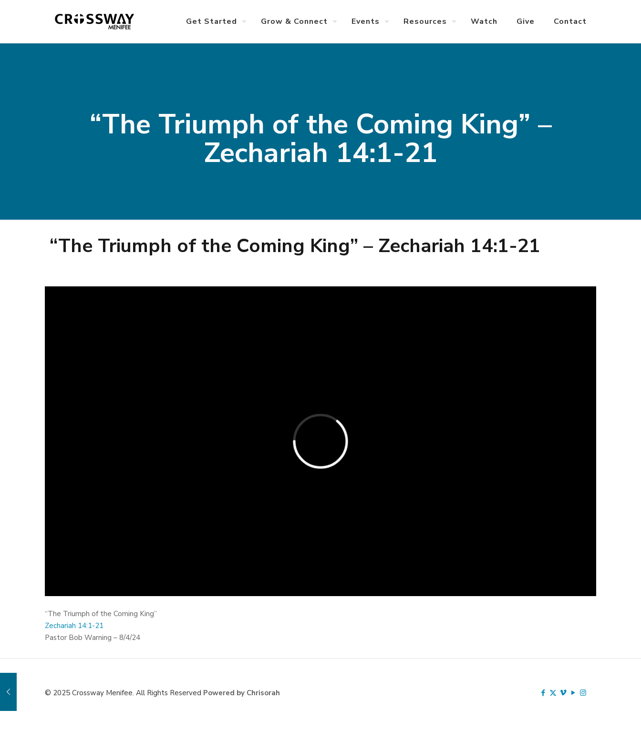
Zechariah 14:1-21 (74, 625)
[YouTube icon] (573, 693)
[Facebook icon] (543, 693)
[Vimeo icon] (563, 693)
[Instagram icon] (583, 693)
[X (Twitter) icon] (553, 693)
